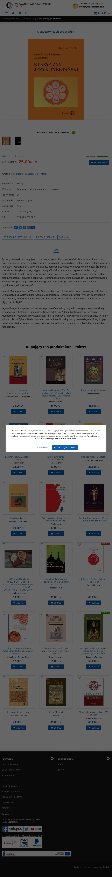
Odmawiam (42, 447)
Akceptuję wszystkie (65, 447)
